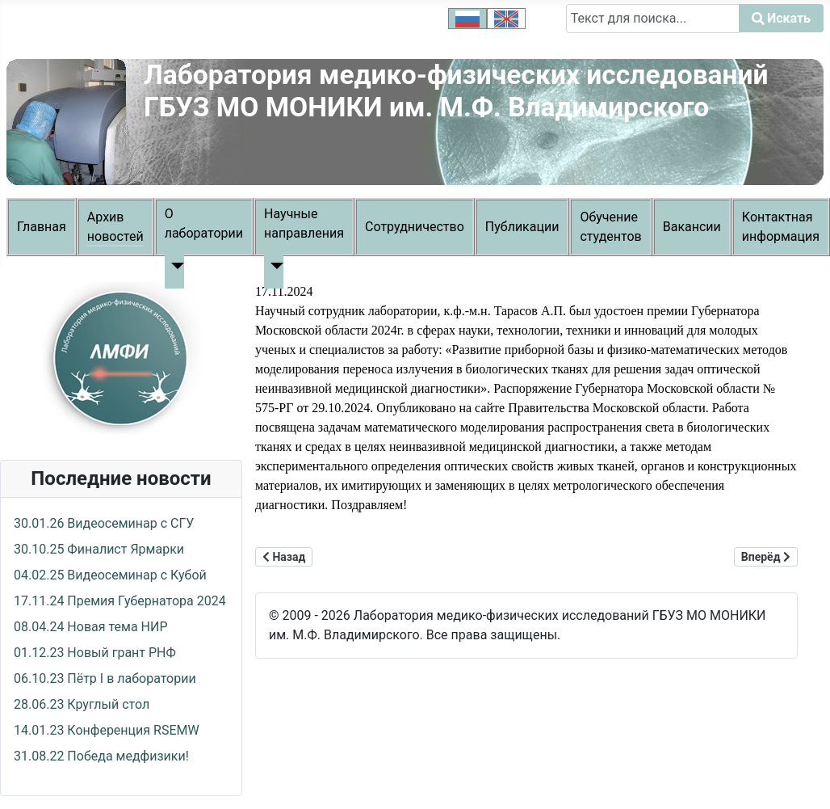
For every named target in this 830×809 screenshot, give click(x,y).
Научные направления (304, 223)
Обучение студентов (610, 226)
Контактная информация (781, 226)
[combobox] (653, 18)
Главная (41, 226)
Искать (587, 42)
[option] (467, 18)
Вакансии (692, 226)
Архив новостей (115, 226)
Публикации (522, 226)
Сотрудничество (414, 226)
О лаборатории (204, 223)
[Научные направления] (273, 266)
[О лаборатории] (174, 266)
